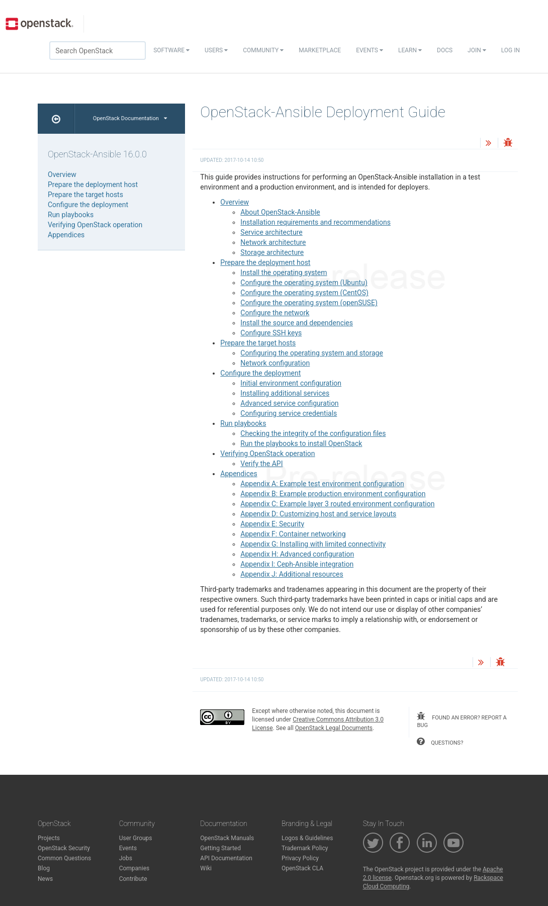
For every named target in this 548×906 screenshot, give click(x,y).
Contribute (133, 878)
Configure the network (274, 313)
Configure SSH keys (271, 333)
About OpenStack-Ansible (280, 212)
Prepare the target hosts (258, 343)
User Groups (135, 838)
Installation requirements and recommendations (315, 222)
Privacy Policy (300, 858)
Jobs (125, 858)
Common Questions (64, 858)
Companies (134, 868)
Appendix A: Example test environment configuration (322, 484)
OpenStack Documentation (130, 118)
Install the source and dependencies (296, 323)
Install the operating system (283, 272)
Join (477, 50)
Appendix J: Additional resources (291, 574)
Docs (444, 50)
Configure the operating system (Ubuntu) (303, 283)
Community (263, 50)
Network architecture (273, 242)
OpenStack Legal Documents (334, 728)
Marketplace (320, 50)
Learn (410, 50)
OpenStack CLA (302, 868)
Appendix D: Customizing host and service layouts (318, 514)
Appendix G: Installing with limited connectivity (313, 544)
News (45, 878)
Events (369, 50)
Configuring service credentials (288, 413)
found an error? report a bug (461, 720)
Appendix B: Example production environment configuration (332, 494)
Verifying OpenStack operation (267, 453)
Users (216, 50)
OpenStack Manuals (227, 838)
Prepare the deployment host (265, 262)
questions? (440, 741)
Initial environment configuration (290, 383)
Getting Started (220, 848)
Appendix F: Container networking (292, 534)
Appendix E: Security (272, 524)
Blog (44, 868)
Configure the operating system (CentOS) (304, 293)
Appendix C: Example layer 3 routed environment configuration (337, 504)
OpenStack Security (64, 848)
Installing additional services (284, 393)
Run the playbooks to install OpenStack (301, 443)
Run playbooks (243, 423)
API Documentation (226, 858)
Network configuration (275, 363)
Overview (234, 202)
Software (171, 50)
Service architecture (271, 232)
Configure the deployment (260, 373)
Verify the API (261, 464)
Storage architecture (272, 252)
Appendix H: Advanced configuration (297, 554)
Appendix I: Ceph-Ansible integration (296, 564)
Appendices (238, 474)
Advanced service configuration (289, 403)
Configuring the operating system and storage (311, 353)
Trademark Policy (305, 848)
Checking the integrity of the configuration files (313, 433)
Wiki (206, 868)
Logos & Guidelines (307, 838)
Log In (510, 50)
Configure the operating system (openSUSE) (308, 303)
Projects (49, 838)
